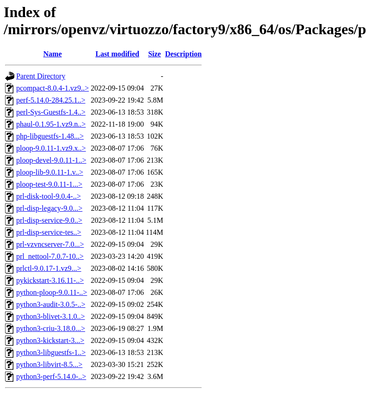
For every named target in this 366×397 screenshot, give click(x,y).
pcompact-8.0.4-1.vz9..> (52, 88)
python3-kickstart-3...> (50, 340)
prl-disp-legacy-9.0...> (49, 208)
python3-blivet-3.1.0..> (50, 316)
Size (154, 54)
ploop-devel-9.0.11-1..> (51, 160)
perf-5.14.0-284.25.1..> (50, 100)
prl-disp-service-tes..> (48, 232)
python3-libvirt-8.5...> (49, 364)
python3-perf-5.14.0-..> (51, 376)
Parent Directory (40, 76)
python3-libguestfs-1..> (51, 352)
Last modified (117, 54)
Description (183, 54)
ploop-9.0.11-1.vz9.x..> (51, 148)
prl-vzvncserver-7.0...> (50, 244)
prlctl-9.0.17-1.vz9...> (48, 268)
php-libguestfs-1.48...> (50, 136)
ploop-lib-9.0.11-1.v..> (49, 172)
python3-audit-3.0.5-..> (50, 304)
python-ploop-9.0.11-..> (51, 292)
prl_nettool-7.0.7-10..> (50, 256)
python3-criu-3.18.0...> (50, 328)
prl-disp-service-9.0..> (49, 220)
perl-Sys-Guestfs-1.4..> (51, 112)
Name (52, 54)
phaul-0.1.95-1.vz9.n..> (51, 124)
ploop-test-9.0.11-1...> (49, 184)
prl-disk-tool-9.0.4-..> (48, 196)
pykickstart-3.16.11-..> (50, 280)
